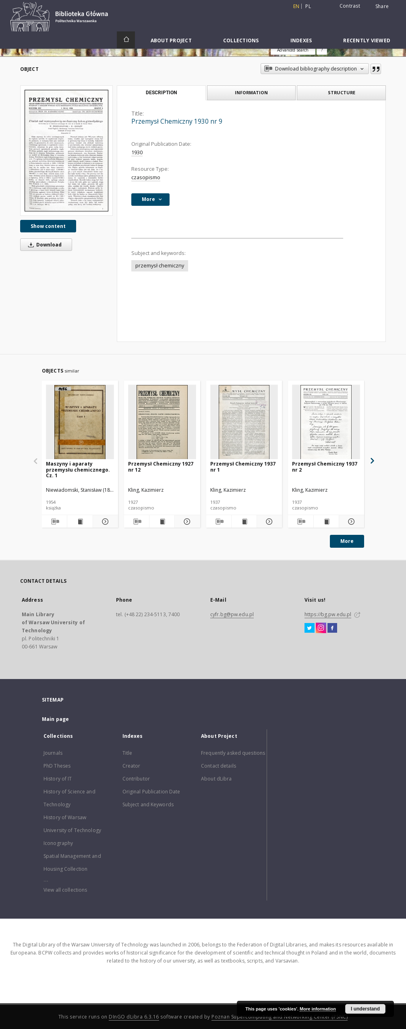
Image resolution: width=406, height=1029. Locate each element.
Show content (48, 226)
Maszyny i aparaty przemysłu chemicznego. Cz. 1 (78, 469)
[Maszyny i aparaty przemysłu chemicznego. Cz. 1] (80, 422)
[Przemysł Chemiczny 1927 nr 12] (162, 422)
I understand (365, 1009)
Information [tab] (251, 92)
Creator (131, 765)
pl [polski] (308, 6)
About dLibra (216, 778)
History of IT (58, 778)
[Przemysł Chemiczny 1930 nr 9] (66, 150)
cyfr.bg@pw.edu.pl (232, 614)
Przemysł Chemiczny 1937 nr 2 (324, 466)
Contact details (218, 765)
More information (318, 1008)
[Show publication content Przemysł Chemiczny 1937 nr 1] (244, 521)
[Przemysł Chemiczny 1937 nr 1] (244, 422)
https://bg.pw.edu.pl (327, 614)
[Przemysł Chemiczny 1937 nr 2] (326, 422)
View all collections (65, 889)
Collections (241, 40)
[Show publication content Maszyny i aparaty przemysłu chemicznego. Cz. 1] (79, 521)
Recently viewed (366, 40)
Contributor (136, 778)
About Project (171, 40)
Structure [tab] (341, 92)
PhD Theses (57, 765)
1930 (137, 152)
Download (43, 244)
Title (127, 752)
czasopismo (145, 177)
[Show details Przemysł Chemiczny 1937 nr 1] (268, 521)
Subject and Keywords (148, 804)
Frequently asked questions (233, 752)
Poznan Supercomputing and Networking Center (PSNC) (279, 1016)
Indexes (301, 40)
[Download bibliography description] (54, 521)
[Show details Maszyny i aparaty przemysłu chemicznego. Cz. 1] (104, 521)
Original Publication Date (151, 791)
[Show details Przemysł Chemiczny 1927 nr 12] (186, 521)
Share (382, 6)
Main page (55, 719)
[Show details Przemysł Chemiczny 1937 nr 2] (350, 521)
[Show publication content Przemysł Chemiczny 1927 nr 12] (161, 521)
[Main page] (126, 39)
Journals (53, 752)
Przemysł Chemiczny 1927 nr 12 (160, 466)
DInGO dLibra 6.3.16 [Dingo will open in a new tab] (134, 1016)
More (347, 541)
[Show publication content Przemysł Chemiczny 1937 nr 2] (326, 521)
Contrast (350, 5)
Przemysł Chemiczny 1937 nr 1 (243, 466)
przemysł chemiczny (159, 265)
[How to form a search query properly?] (322, 50)
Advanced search (293, 50)
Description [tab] (161, 92)
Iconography (58, 843)
